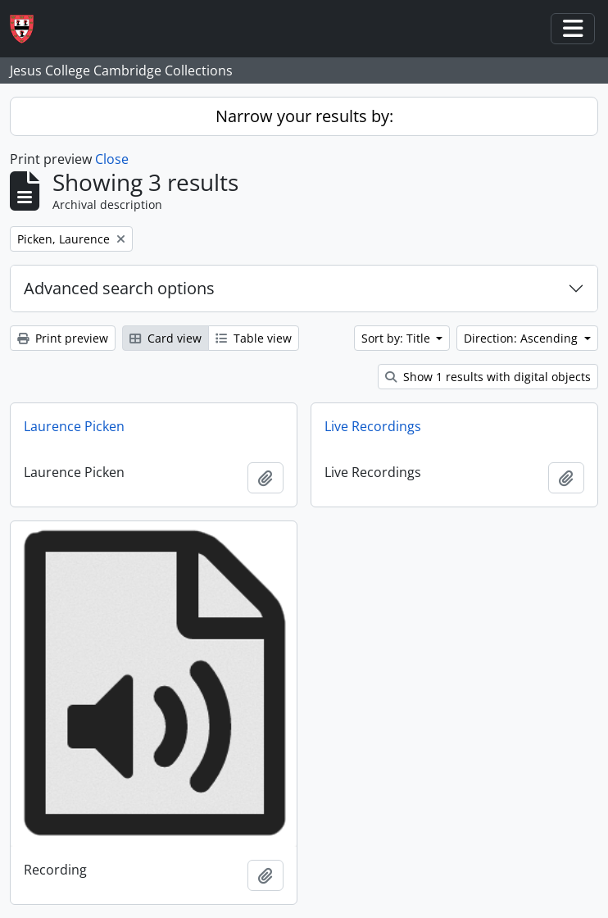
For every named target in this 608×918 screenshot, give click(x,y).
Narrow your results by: (304, 116)
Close (112, 159)
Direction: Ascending (522, 338)
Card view (165, 338)
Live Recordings (372, 426)
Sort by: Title (397, 338)
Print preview (62, 338)
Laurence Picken (74, 426)
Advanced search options (119, 288)
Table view (254, 338)
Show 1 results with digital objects (488, 376)
